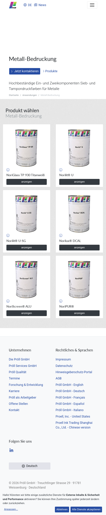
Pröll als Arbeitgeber (22, 397)
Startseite (14, 95)
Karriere (14, 391)
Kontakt (14, 410)
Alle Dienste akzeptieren (86, 509)
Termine (14, 378)
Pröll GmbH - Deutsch (70, 391)
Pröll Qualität (17, 372)
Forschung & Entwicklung (26, 385)
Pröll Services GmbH (23, 366)
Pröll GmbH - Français (70, 397)
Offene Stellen (18, 404)
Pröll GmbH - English (69, 385)
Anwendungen (29, 95)
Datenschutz (64, 366)
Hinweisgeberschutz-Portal (74, 372)
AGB (58, 378)
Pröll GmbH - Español (70, 404)
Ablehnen (62, 509)
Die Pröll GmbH (19, 359)
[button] (8, 170)
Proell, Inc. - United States (73, 416)
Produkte (50, 71)
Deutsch (29, 466)
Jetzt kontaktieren (25, 71)
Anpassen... (11, 509)
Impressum (63, 359)
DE (28, 5)
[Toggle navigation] (92, 5)
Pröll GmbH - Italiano (69, 410)
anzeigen (26, 181)
